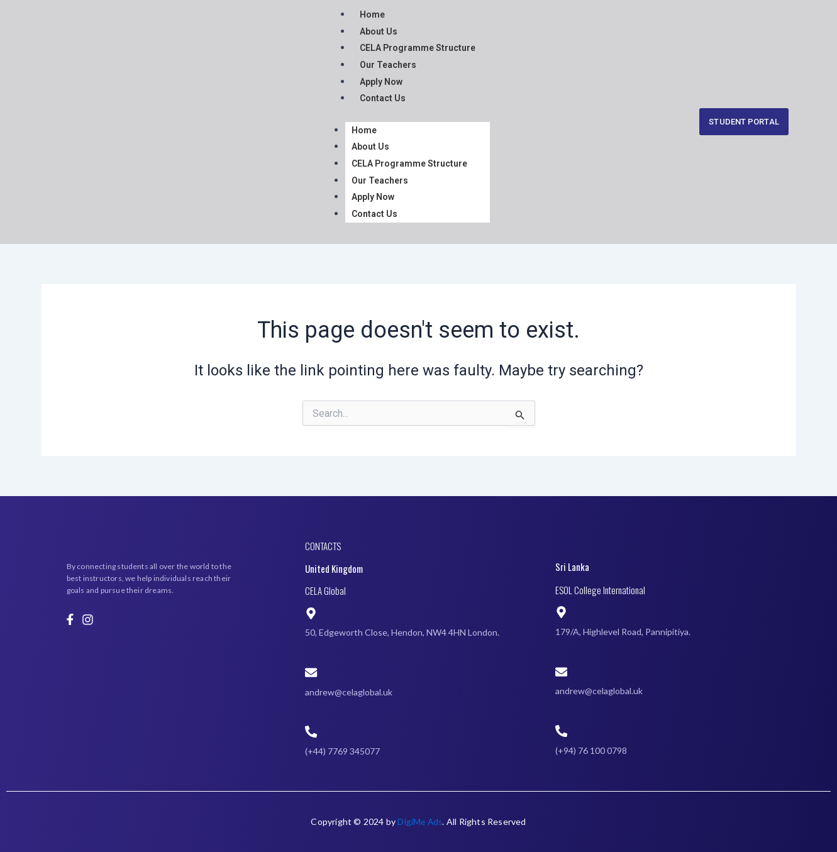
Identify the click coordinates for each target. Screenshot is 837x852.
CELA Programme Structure (417, 48)
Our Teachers (388, 64)
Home (372, 14)
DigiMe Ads (420, 821)
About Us (378, 31)
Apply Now (381, 81)
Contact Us (383, 97)
